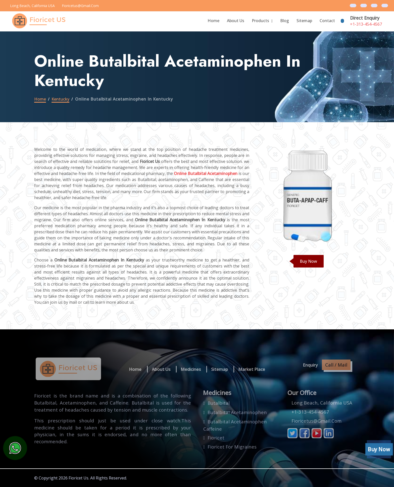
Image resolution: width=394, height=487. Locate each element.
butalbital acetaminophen (237, 412)
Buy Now (308, 261)
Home (213, 20)
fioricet (216, 437)
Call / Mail (336, 365)
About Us (235, 20)
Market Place (251, 369)
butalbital (219, 403)
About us (161, 369)
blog (284, 20)
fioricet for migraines (232, 447)
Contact (327, 20)
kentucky (60, 99)
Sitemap (304, 20)
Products (260, 20)
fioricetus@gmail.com (80, 5)
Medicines (191, 369)
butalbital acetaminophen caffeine (235, 425)
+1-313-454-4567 (366, 24)
